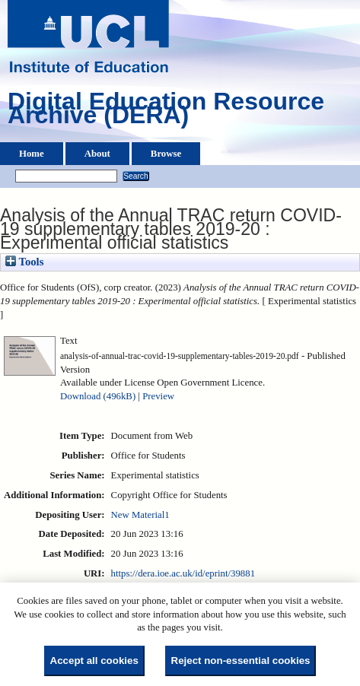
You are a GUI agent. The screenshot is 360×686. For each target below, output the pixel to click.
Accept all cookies (94, 660)
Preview (158, 396)
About (97, 153)
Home (31, 153)
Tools (24, 262)
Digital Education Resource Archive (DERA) (166, 112)
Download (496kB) (97, 396)
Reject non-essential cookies (241, 660)
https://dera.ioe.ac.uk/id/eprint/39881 (183, 573)
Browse (166, 153)
